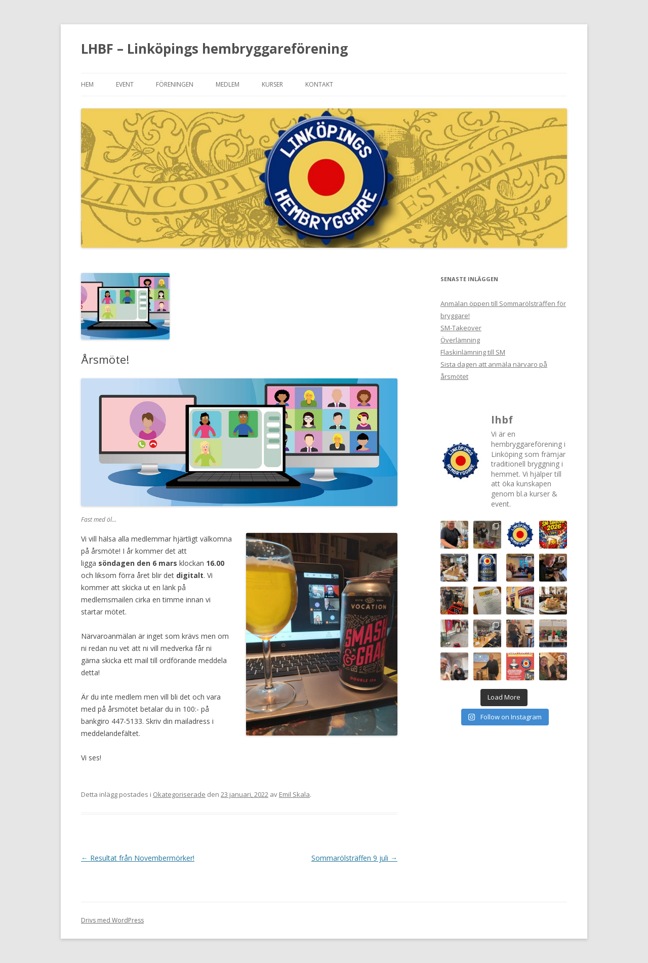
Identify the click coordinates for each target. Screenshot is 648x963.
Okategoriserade (179, 794)
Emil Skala (294, 794)
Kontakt (319, 84)
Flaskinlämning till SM (472, 352)
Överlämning (460, 339)
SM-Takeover (460, 327)
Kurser (272, 84)
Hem (87, 84)
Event (125, 84)
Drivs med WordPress (112, 920)
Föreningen (174, 84)
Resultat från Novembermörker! (137, 858)
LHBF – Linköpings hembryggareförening (214, 49)
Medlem (227, 84)
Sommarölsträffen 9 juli (354, 858)
